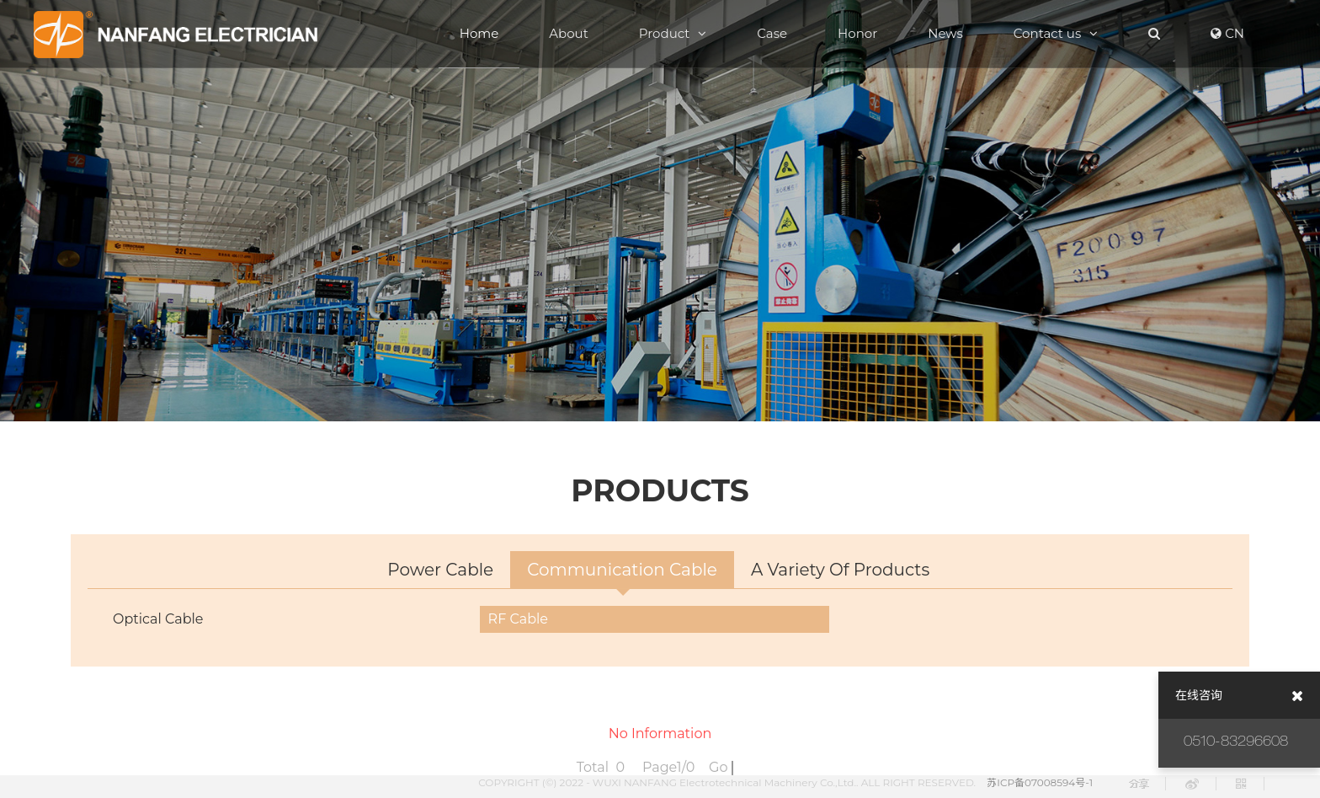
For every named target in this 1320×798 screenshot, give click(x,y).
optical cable (158, 620)
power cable (440, 570)
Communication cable (622, 570)
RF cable (518, 620)
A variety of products (840, 570)
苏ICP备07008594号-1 (1040, 782)
